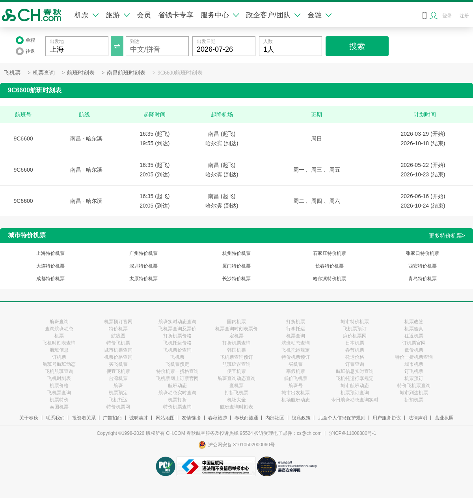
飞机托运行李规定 (355, 378)
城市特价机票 (355, 321)
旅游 (118, 15)
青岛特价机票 (422, 278)
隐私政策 (301, 418)
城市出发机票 (295, 392)
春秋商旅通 (246, 418)
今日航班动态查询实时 (354, 400)
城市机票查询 (118, 350)
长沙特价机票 (236, 278)
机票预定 (118, 392)
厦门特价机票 (236, 266)
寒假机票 (295, 371)
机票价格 (59, 385)
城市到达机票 (414, 392)
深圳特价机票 (143, 266)
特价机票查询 (177, 407)
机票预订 (413, 378)
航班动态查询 (295, 343)
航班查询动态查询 (236, 378)
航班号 (296, 385)
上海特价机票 (50, 253)
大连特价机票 (50, 266)
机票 (86, 15)
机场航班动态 (295, 400)
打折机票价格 (177, 336)
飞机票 (12, 73)
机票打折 (177, 400)
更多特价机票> (447, 235)
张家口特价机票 (422, 253)
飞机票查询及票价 (177, 328)
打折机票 (295, 321)
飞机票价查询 (177, 350)
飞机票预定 (177, 364)
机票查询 (44, 73)
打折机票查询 (236, 343)
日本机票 (354, 343)
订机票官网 (414, 343)
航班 (118, 385)
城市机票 (413, 364)
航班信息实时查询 (355, 371)
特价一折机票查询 (414, 357)
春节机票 (354, 350)
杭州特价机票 (236, 253)
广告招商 (112, 418)
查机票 (236, 385)
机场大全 (236, 400)
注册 (464, 16)
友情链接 (191, 418)
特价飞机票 (118, 343)
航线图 (118, 336)
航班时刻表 (81, 73)
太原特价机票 (143, 278)
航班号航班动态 (59, 364)
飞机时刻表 (59, 378)
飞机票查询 (59, 392)
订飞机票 (413, 371)
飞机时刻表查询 (59, 343)
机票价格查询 (118, 357)
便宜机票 (236, 371)
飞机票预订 (355, 328)
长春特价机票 (329, 266)
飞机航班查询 (59, 371)
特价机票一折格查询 (177, 371)
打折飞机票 (236, 392)
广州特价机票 (143, 253)
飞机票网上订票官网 (177, 378)
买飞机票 (118, 364)
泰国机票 (59, 407)
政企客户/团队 (273, 15)
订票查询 (354, 364)
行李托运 (295, 328)
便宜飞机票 (118, 371)
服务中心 (220, 15)
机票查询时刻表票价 (236, 328)
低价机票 (413, 350)
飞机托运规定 (295, 350)
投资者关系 (84, 418)
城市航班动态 (355, 385)
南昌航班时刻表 (126, 73)
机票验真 (413, 328)
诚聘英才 (138, 418)
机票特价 (59, 400)
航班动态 (177, 385)
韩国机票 (236, 350)
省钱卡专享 (176, 15)
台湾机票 (118, 378)
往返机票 (413, 336)
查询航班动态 (59, 328)
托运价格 (354, 357)
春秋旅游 (217, 418)
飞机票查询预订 (236, 357)
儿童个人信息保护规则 (341, 418)
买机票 (296, 364)
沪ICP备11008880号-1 (352, 433)
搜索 (357, 46)
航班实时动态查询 (177, 321)
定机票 (236, 336)
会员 (144, 15)
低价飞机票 (295, 378)
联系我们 (55, 418)
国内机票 (236, 321)
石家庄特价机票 (329, 253)
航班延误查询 (236, 364)
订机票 (59, 357)
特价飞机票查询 (413, 385)
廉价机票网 (355, 336)
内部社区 (274, 418)
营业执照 (444, 418)
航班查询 (59, 321)
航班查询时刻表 (236, 407)
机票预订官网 (118, 321)
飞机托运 (118, 400)
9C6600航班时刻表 (180, 73)
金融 (319, 15)
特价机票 (118, 328)
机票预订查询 (355, 392)
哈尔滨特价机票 (329, 278)
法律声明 (417, 418)
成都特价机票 (50, 278)
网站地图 (165, 418)
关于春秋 (28, 418)
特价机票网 (118, 407)
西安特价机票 (422, 266)
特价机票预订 (295, 357)
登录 (447, 16)
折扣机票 (413, 400)
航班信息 (59, 350)
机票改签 (413, 321)
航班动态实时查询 (177, 392)
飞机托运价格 (177, 343)
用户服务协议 (386, 418)
